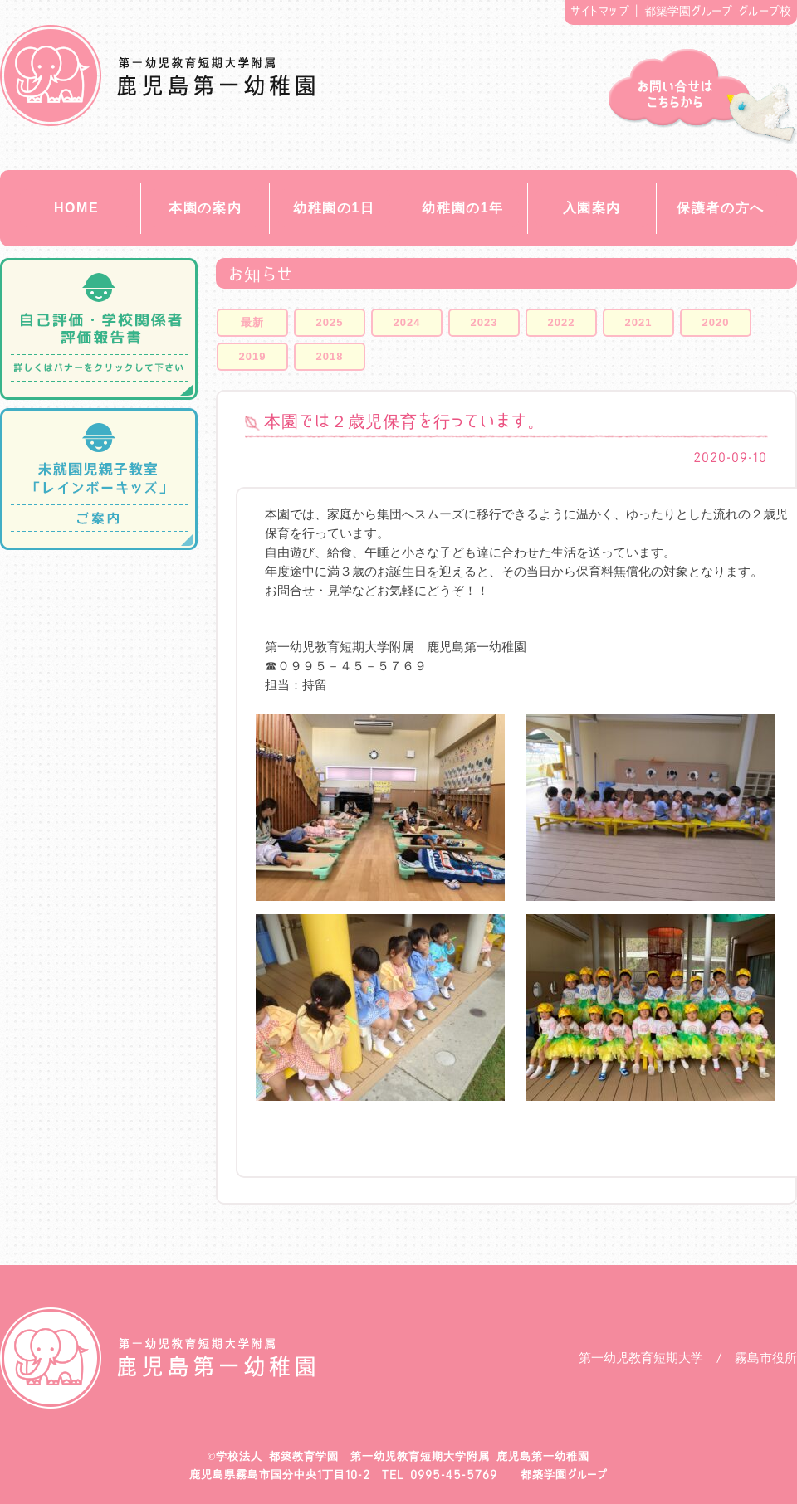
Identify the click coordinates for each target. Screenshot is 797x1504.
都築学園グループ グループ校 (718, 11)
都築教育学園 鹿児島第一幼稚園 (157, 75)
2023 (484, 322)
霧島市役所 (766, 1357)
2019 (252, 356)
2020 (716, 322)
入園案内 (592, 208)
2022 (561, 322)
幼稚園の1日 (334, 208)
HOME (76, 208)
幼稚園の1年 (463, 208)
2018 (330, 356)
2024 (407, 322)
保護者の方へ (721, 208)
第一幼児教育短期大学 (641, 1357)
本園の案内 (205, 208)
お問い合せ (703, 96)
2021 (639, 322)
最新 (252, 322)
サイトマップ (599, 11)
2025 (330, 322)
